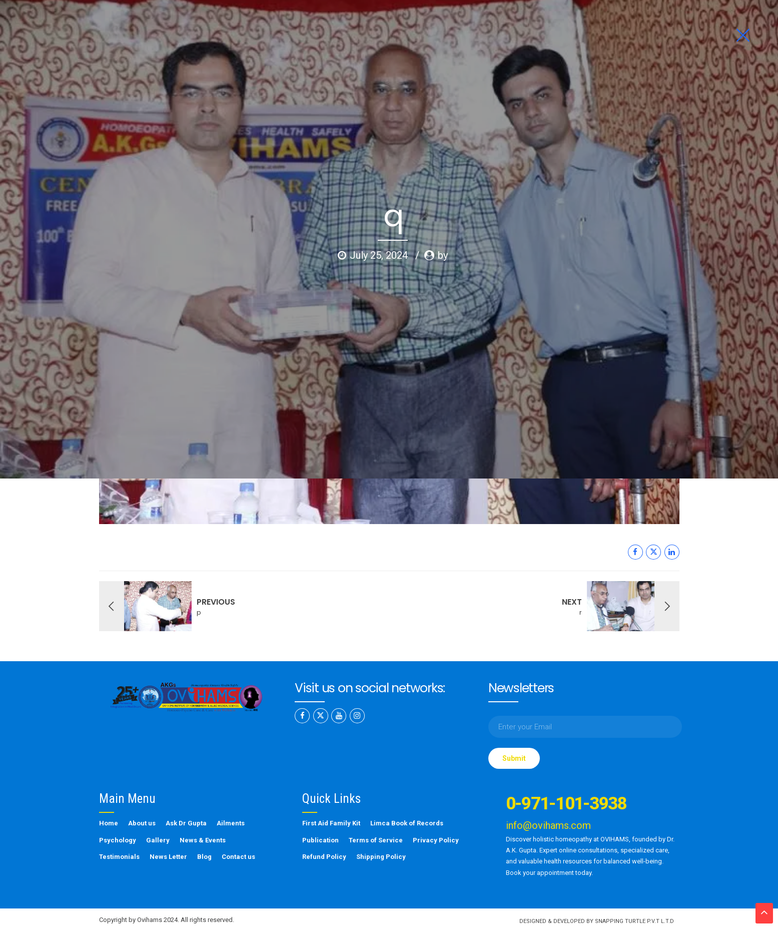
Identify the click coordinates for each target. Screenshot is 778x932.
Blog (204, 856)
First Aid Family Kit (331, 823)
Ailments (231, 823)
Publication (320, 840)
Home (108, 823)
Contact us (238, 856)
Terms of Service (376, 840)
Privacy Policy (436, 840)
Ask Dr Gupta (186, 823)
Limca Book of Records (406, 823)
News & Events (203, 840)
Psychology (117, 840)
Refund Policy (324, 856)
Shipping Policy (381, 856)
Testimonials (119, 856)
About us (142, 823)
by (443, 187)
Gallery (158, 840)
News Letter (168, 856)
